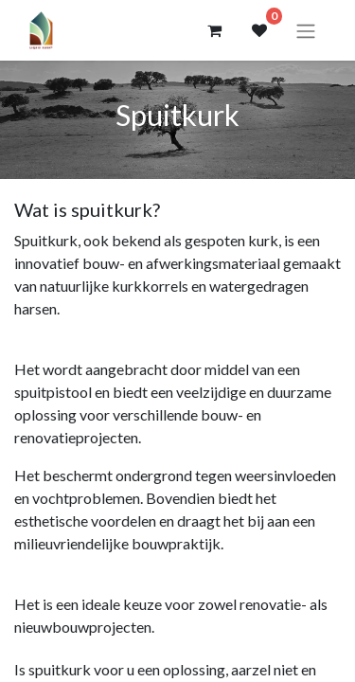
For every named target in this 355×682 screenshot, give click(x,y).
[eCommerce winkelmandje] (214, 30)
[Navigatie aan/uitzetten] (306, 30)
